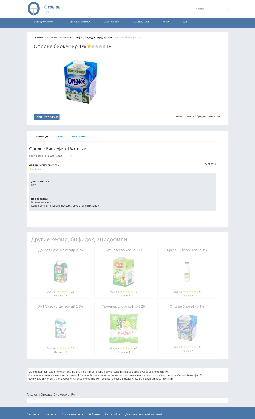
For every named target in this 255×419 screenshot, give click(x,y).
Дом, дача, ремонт (45, 21)
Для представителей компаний (144, 414)
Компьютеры (141, 21)
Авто (166, 21)
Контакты (50, 414)
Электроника (111, 21)
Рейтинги (94, 414)
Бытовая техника (80, 21)
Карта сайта (112, 414)
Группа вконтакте (72, 414)
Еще (185, 21)
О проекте (33, 414)
